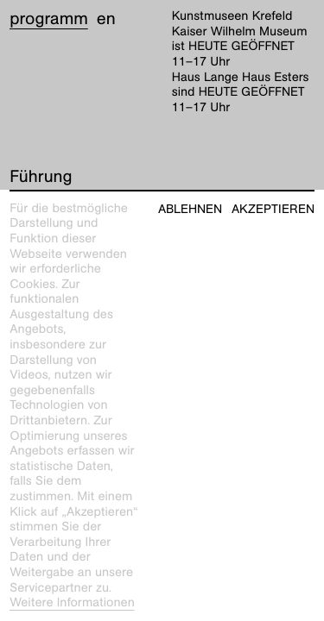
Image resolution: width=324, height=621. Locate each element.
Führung (41, 176)
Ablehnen (190, 209)
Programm (49, 19)
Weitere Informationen (72, 603)
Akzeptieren (273, 209)
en (106, 19)
